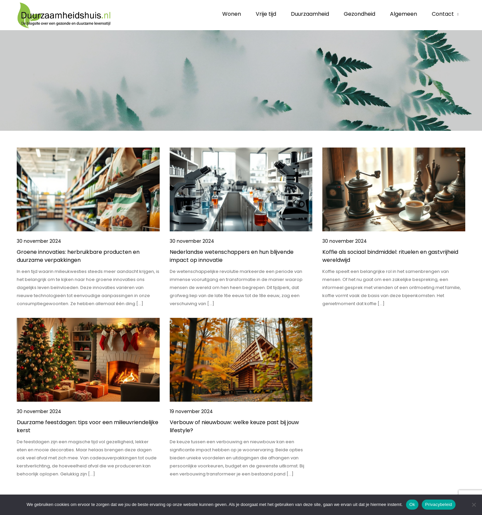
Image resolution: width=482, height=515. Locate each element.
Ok (412, 504)
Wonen (231, 14)
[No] (473, 504)
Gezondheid (359, 14)
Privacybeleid (438, 504)
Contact (443, 14)
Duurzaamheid (310, 14)
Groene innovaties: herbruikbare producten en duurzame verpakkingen (78, 256)
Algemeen (403, 14)
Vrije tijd (266, 14)
